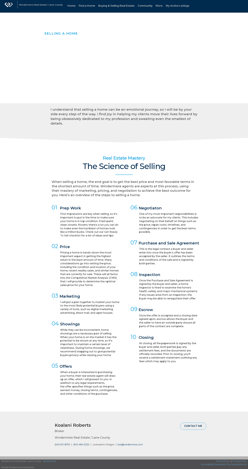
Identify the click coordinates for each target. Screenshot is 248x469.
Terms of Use (222, 461)
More (159, 5)
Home (71, 5)
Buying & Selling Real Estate (116, 5)
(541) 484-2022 (81, 444)
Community (145, 5)
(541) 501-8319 (62, 444)
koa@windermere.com (130, 444)
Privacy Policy (240, 461)
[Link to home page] (8, 6)
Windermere (49, 461)
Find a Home (87, 5)
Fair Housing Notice (237, 464)
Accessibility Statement (213, 464)
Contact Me (193, 425)
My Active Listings (177, 5)
